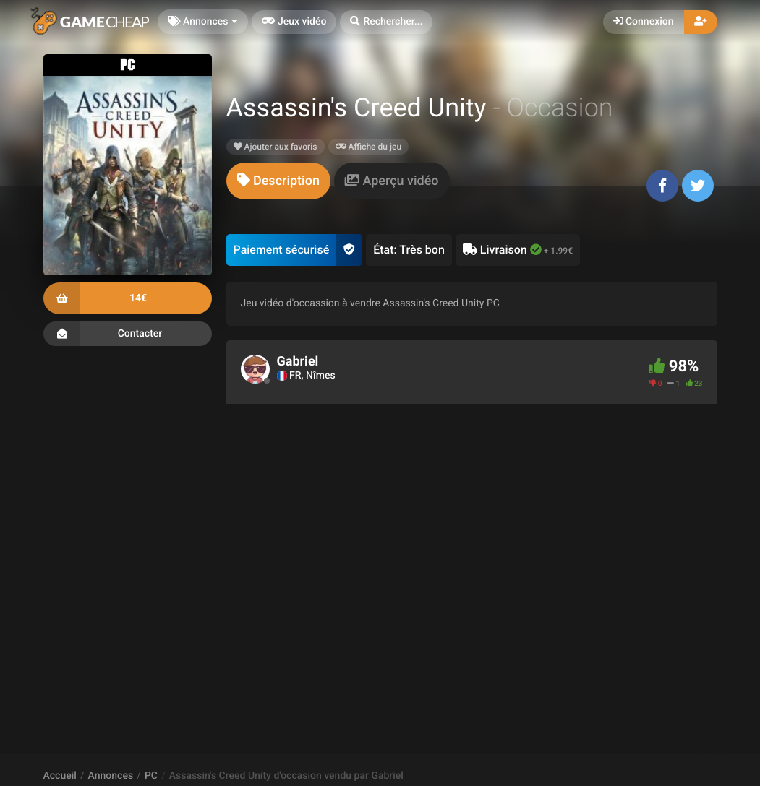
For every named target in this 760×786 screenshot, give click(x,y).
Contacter (127, 333)
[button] (386, 22)
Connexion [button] (643, 21)
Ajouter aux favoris (275, 147)
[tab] (278, 181)
